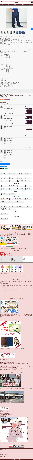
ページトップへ (31, 223)
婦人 (3, 4)
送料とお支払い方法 (7, 235)
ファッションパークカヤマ (4, 411)
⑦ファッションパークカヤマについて (16, 372)
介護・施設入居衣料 (16, 196)
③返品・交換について (16, 279)
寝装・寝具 (16, 211)
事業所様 (22, 4)
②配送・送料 (16, 250)
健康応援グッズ (16, 191)
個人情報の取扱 (2, 456)
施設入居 (15, 4)
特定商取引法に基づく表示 (4, 454)
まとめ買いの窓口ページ (20, 315)
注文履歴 (29, 4)
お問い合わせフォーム (6, 359)
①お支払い (16, 232)
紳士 (8, 4)
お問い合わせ (2, 452)
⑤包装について (16, 319)
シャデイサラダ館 (16, 216)
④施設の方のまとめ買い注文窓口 (16, 298)
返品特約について (2, 161)
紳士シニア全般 (16, 183)
